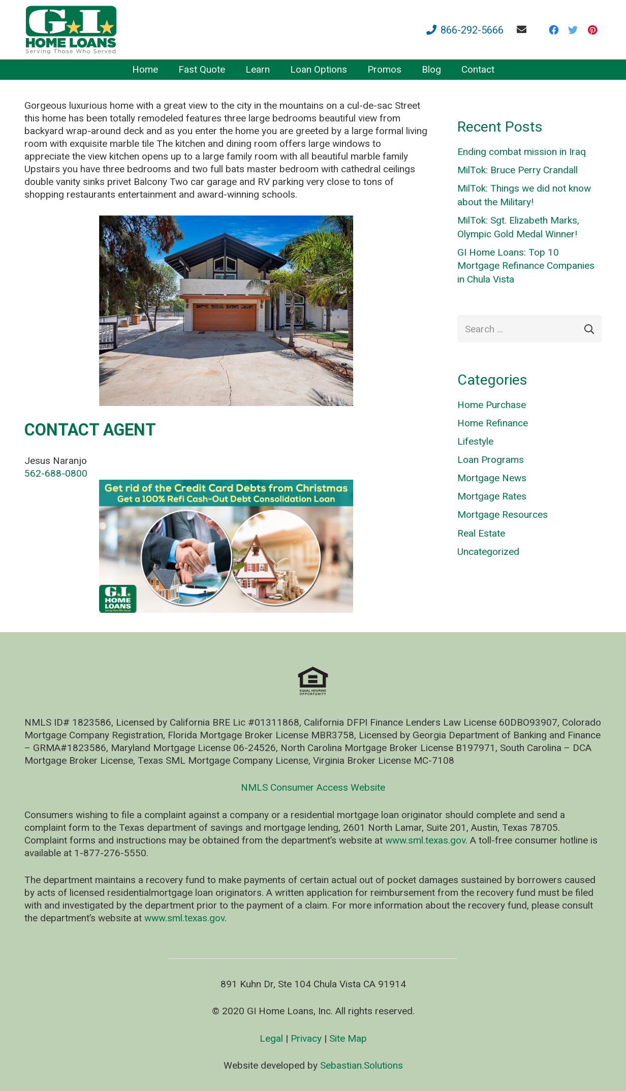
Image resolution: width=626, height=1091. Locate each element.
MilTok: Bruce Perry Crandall (517, 170)
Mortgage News (491, 478)
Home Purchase (491, 405)
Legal (271, 1038)
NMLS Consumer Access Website (313, 787)
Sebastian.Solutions (361, 1065)
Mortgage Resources (502, 514)
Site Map (348, 1038)
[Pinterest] (592, 30)
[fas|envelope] (523, 29)
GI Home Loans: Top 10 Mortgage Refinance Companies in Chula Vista (525, 265)
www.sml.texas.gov (425, 840)
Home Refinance (492, 423)
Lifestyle (475, 441)
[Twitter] (573, 30)
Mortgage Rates (491, 496)
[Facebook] (554, 30)
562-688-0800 (55, 473)
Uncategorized (488, 551)
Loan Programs (490, 459)
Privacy (306, 1038)
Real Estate (481, 533)
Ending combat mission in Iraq (521, 152)
